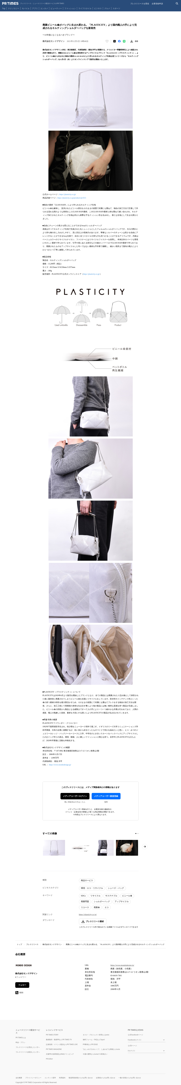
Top (3, 8)
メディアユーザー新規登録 (106, 796)
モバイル (25, 8)
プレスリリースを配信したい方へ (28, 1052)
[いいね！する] (107, 41)
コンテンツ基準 (50, 1078)
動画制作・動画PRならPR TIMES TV (59, 1039)
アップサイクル (122, 901)
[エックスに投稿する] (114, 41)
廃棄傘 (97, 907)
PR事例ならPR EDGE (90, 1044)
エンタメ (44, 8)
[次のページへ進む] (144, 846)
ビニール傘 (127, 896)
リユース (85, 907)
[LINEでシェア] (124, 41)
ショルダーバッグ (102, 901)
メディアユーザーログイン (75, 796)
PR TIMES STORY (52, 1035)
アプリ (35, 8)
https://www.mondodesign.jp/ (60, 765)
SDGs (83, 896)
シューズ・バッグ (116, 888)
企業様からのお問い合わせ (105, 1078)
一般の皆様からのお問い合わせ (129, 1078)
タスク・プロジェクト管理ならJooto (96, 1035)
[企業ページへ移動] (23, 966)
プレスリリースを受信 (139, 3)
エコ (107, 907)
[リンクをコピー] (136, 41)
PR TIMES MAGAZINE (54, 1049)
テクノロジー (13, 8)
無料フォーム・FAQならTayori (94, 1039)
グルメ (107, 8)
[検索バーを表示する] (177, 3)
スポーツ (116, 8)
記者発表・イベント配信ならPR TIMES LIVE (62, 1044)
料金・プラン (20, 1042)
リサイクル (95, 896)
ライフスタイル (85, 8)
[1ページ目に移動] (135, 833)
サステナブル (111, 896)
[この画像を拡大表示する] (54, 848)
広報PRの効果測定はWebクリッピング (60, 1054)
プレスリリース (32, 944)
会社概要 (19, 1078)
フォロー (22, 985)
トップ (19, 944)
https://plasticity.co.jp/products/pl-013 (72, 198)
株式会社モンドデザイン (52, 944)
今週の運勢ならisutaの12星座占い (95, 1054)
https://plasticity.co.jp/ (67, 194)
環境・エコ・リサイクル (92, 888)
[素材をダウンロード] (131, 41)
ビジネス (98, 8)
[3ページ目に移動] (138, 833)
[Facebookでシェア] (119, 41)
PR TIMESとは (21, 1037)
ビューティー (56, 8)
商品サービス (87, 880)
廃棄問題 (85, 901)
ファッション (70, 8)
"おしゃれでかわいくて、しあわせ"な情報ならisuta (101, 1049)
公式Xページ (132, 1045)
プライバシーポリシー (33, 1078)
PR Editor (49, 1059)
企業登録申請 (157, 3)
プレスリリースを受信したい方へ (28, 1047)
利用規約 (62, 1078)
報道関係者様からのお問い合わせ (81, 1078)
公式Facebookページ (135, 1035)
